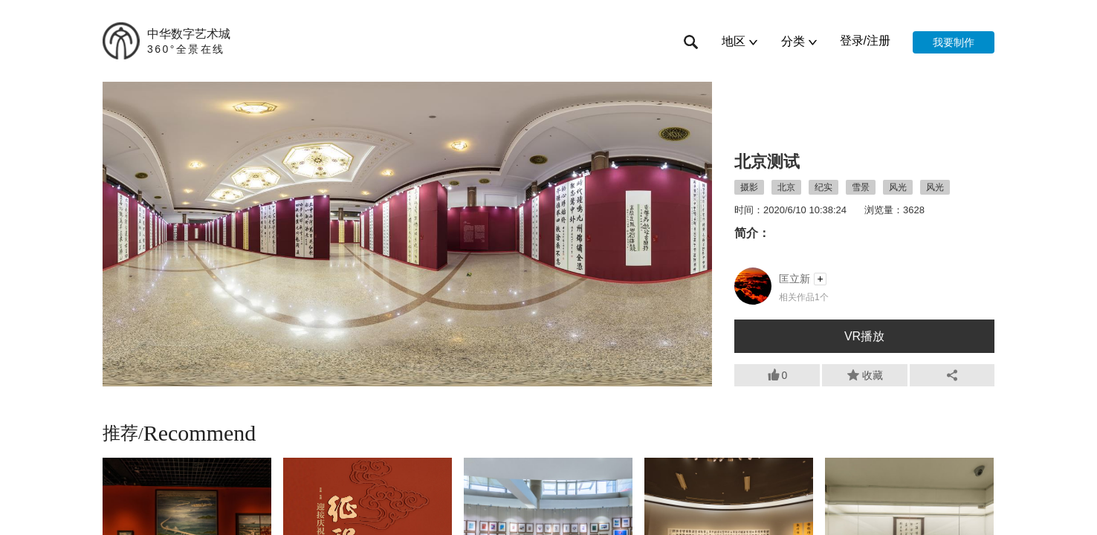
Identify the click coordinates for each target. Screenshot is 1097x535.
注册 (878, 40)
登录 (852, 40)
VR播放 (864, 336)
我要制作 (953, 42)
